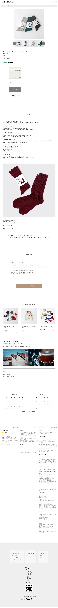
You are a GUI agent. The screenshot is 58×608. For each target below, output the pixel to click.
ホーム (13, 551)
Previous (14, 43)
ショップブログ (30, 551)
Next (43, 43)
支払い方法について (15, 557)
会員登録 (41, 555)
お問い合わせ (42, 560)
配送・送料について (15, 553)
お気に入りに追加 (15, 95)
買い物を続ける (5, 377)
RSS (28, 555)
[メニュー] (55, 1)
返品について (5, 371)
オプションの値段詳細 (6, 374)
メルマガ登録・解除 (31, 553)
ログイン (41, 557)
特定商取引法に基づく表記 (7, 373)
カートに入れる (15, 89)
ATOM (31, 555)
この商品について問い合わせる (8, 376)
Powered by (29, 599)
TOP (3, 5)
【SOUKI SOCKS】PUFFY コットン (47, 326)
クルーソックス (7, 5)
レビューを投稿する (29, 286)
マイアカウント (43, 553)
